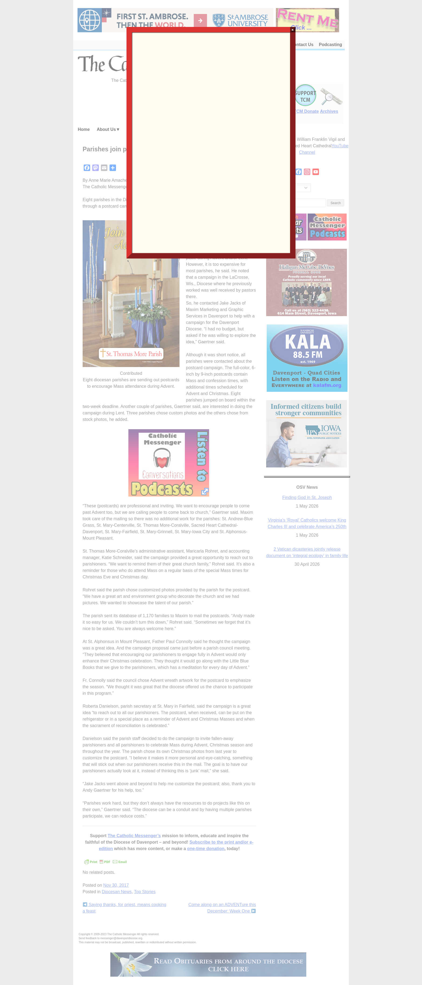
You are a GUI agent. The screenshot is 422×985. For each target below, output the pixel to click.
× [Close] (292, 29)
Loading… (211, 142)
